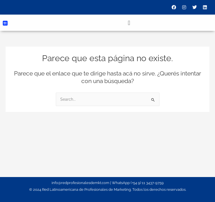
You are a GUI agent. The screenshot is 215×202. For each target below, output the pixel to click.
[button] (129, 22)
